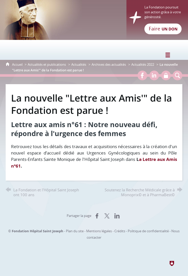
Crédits (119, 231)
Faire (163, 28)
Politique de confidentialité (148, 231)
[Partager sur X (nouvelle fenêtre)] (107, 216)
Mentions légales (99, 231)
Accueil (17, 64)
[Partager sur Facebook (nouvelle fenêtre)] (97, 216)
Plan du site (75, 231)
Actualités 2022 (142, 64)
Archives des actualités (109, 64)
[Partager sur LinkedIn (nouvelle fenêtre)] (117, 216)
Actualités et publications (47, 64)
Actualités (78, 64)
